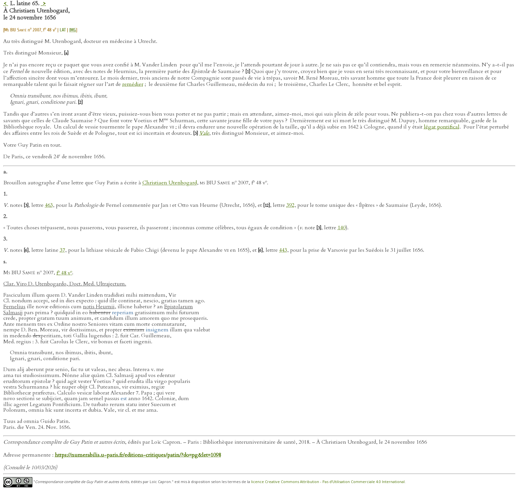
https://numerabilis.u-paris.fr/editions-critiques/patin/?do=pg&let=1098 (138, 455)
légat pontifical (442, 127)
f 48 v (64, 273)
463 (49, 205)
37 (62, 250)
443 (283, 250)
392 (290, 205)
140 (342, 227)
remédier (132, 84)
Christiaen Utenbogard (169, 183)
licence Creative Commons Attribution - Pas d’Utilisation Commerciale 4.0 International (328, 481)
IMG (72, 30)
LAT (63, 30)
